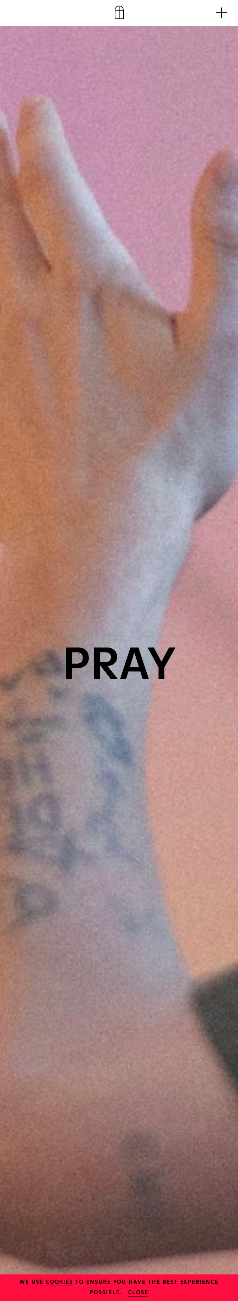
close (138, 1291)
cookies (59, 1281)
